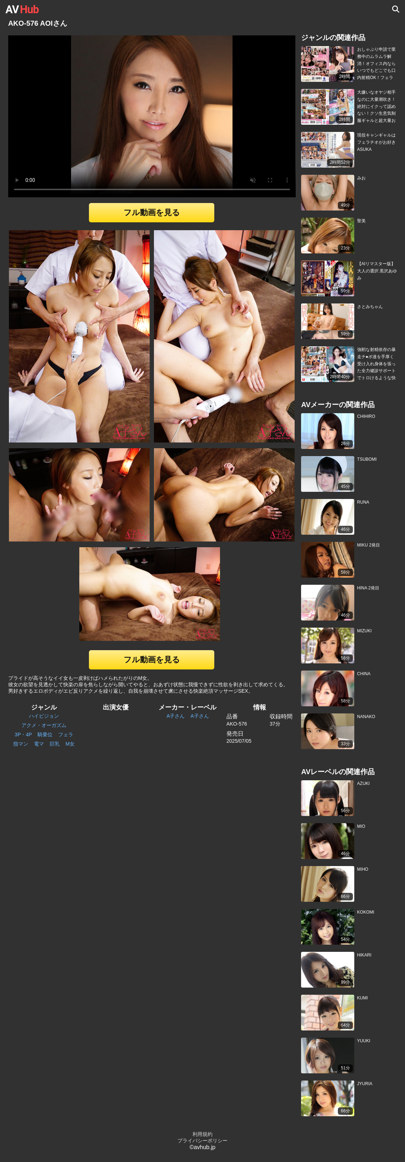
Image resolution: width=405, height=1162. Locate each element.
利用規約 (202, 1134)
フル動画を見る (152, 212)
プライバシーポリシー (203, 1140)
